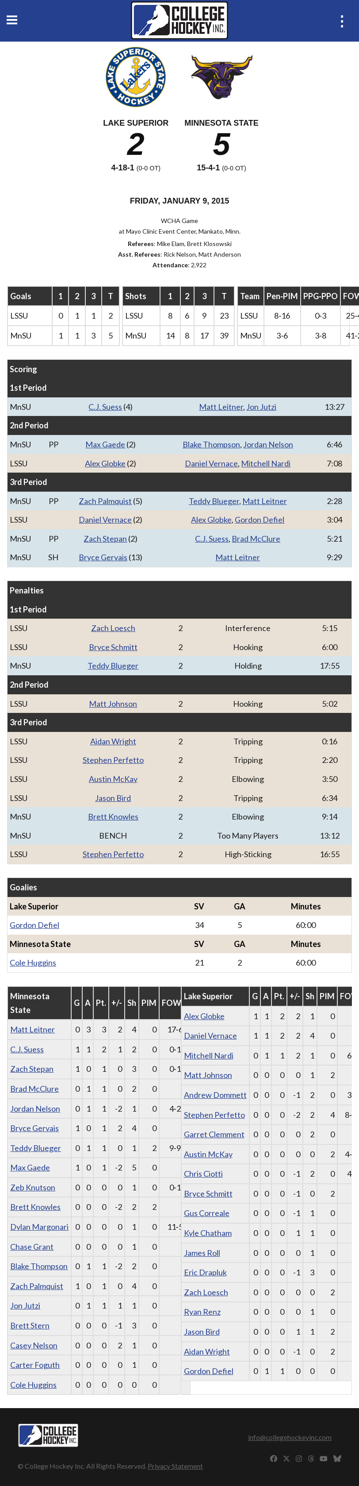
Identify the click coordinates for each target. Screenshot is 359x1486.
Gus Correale (206, 1213)
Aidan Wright (113, 741)
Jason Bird (113, 798)
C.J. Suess (105, 407)
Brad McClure (256, 538)
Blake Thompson (211, 444)
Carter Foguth (35, 1365)
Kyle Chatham (208, 1233)
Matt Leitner (221, 407)
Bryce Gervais (103, 557)
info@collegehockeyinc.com (290, 1437)
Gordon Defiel (259, 519)
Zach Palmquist (105, 501)
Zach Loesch (113, 628)
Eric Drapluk (205, 1272)
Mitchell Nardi (265, 463)
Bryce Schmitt (113, 647)
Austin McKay (113, 779)
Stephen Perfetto (113, 760)
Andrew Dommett (215, 1095)
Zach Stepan (105, 538)
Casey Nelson (33, 1345)
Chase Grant (31, 1246)
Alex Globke (105, 463)
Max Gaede (105, 444)
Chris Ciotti (203, 1173)
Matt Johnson (113, 703)
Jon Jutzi (261, 407)
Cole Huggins (33, 962)
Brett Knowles (113, 816)
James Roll (202, 1253)
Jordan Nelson (268, 444)
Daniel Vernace (211, 463)
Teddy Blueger (214, 501)
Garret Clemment (214, 1134)
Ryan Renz (202, 1312)
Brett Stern (30, 1325)
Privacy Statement (175, 1466)
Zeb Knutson (32, 1187)
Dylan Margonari (39, 1227)
